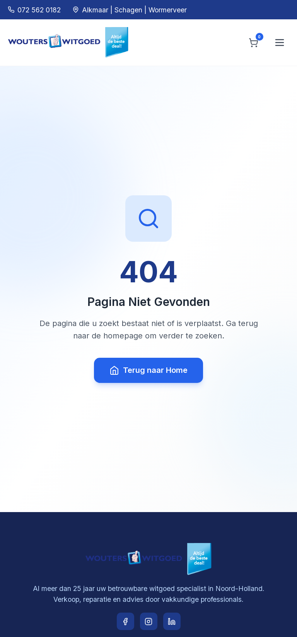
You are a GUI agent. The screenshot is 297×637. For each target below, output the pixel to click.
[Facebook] (125, 621)
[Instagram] (148, 621)
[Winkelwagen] (253, 42)
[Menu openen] (279, 42)
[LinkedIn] (172, 621)
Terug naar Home (148, 370)
